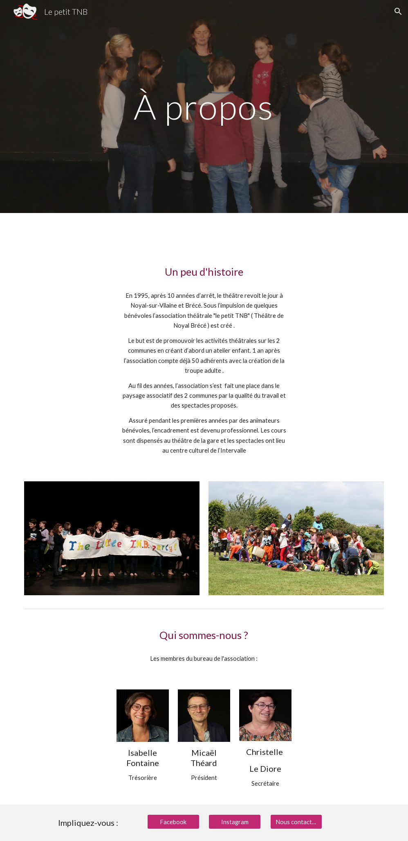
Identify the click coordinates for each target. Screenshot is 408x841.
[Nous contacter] (296, 821)
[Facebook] (173, 821)
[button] (398, 11)
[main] (204, 106)
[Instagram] (234, 821)
